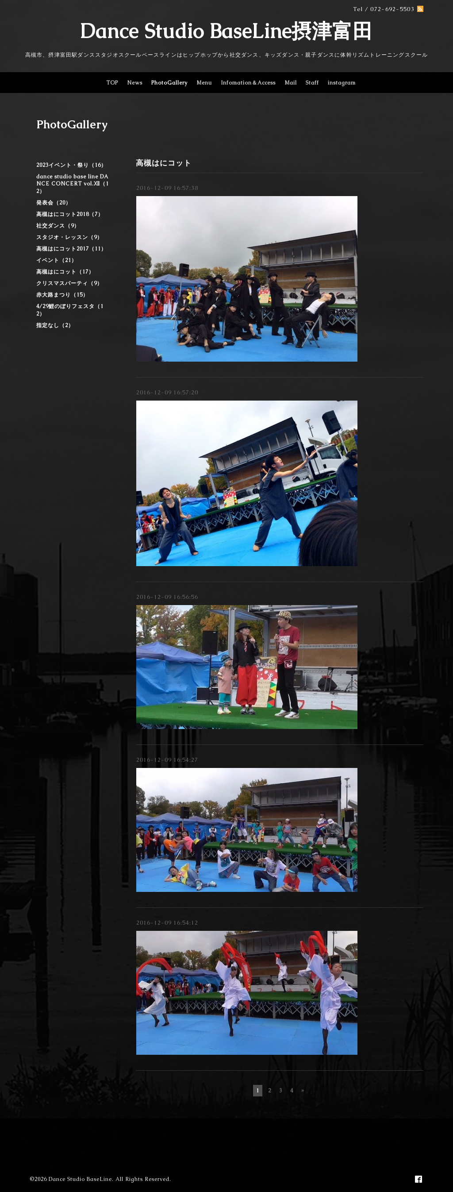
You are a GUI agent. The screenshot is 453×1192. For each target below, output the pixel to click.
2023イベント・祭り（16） (71, 165)
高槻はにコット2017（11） (71, 248)
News (134, 82)
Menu (204, 82)
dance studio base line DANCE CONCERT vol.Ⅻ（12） (72, 184)
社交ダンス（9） (58, 225)
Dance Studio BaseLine (80, 1179)
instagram (342, 82)
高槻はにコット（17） (65, 271)
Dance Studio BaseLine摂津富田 (226, 31)
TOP (112, 82)
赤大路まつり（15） (62, 294)
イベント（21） (56, 260)
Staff (312, 82)
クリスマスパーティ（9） (69, 283)
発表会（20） (53, 202)
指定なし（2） (55, 325)
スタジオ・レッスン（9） (69, 237)
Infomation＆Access (248, 82)
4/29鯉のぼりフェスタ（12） (70, 310)
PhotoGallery (169, 82)
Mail (290, 82)
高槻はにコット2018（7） (70, 214)
